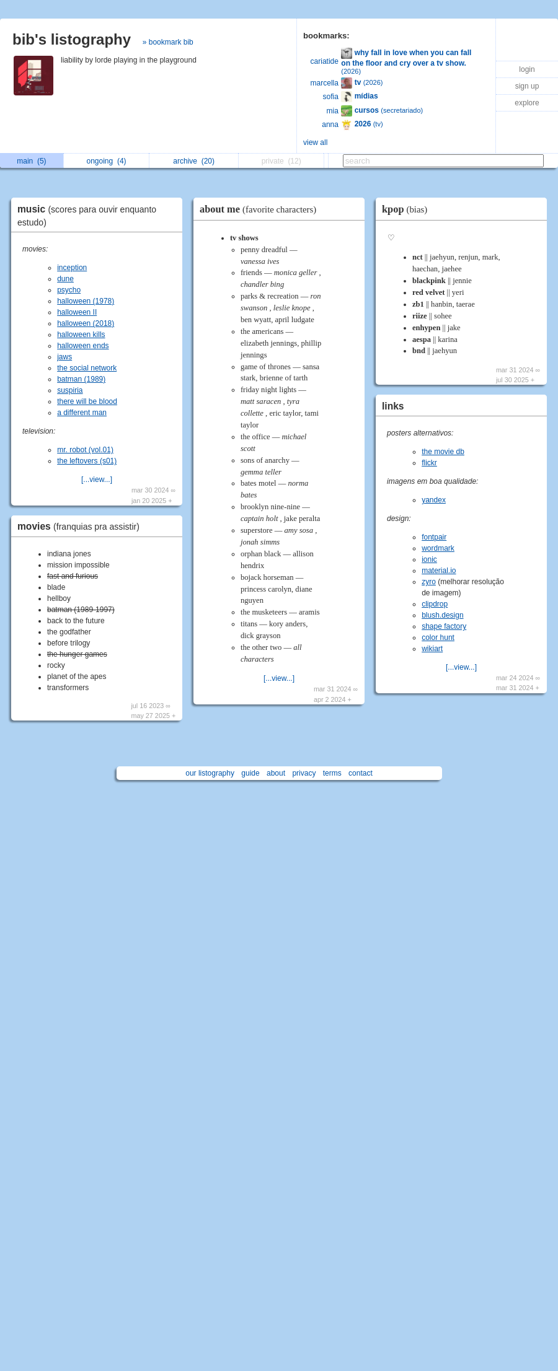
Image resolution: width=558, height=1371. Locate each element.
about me (261, 209)
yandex (434, 500)
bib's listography (71, 39)
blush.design (442, 615)
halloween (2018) (85, 323)
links (393, 406)
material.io (439, 570)
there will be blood (87, 401)
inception (72, 267)
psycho (69, 290)
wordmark (438, 548)
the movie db (443, 451)
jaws (64, 357)
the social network (87, 368)
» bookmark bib (168, 42)
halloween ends (82, 345)
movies (81, 526)
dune (65, 278)
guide (250, 773)
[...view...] (96, 479)
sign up (527, 86)
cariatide (325, 61)
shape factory (444, 626)
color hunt (438, 637)
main (31, 161)
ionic (429, 559)
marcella (325, 83)
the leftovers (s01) (87, 461)
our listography (209, 773)
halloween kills (81, 334)
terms (332, 773)
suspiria (69, 390)
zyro (429, 581)
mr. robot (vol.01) (85, 449)
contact (360, 773)
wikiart (432, 648)
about (276, 773)
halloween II (77, 312)
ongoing (106, 161)
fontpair (434, 537)
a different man (82, 412)
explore (527, 103)
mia (333, 111)
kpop (407, 209)
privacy (304, 773)
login (526, 69)
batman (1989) (81, 379)
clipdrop (435, 604)
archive (194, 161)
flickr (429, 462)
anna (330, 124)
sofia (331, 96)
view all (315, 142)
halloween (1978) (85, 301)
